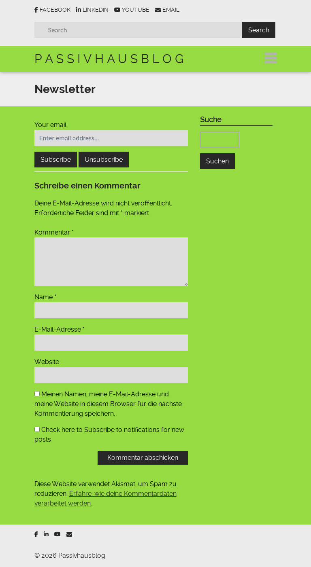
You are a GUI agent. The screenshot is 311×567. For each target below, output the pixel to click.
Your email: (51, 125)
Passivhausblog (110, 59)
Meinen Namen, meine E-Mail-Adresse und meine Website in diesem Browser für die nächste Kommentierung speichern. (108, 403)
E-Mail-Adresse (59, 329)
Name (45, 297)
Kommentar (54, 232)
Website (46, 362)
